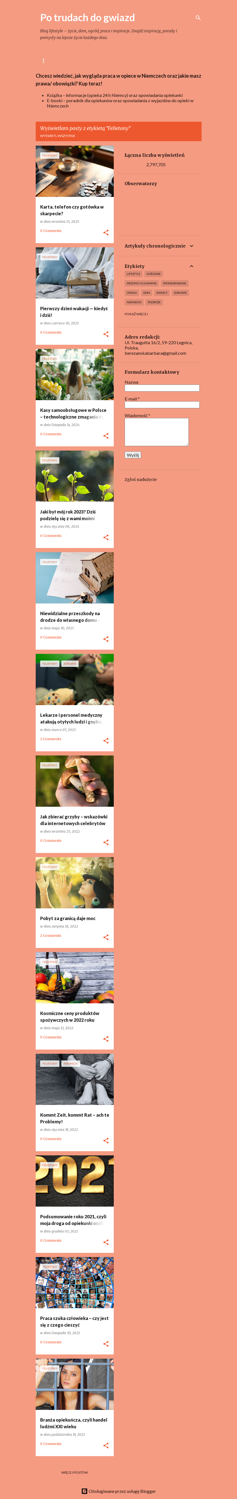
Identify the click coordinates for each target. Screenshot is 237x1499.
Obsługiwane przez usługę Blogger (118, 1491)
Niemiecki (134, 302)
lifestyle (76, 60)
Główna (48, 60)
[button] (106, 232)
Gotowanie (109, 60)
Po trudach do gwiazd (87, 17)
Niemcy (162, 292)
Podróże (154, 302)
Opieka (132, 292)
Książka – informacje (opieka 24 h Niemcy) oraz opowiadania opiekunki (115, 95)
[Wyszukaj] (198, 18)
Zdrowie (180, 292)
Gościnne (154, 273)
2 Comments (50, 739)
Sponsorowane (174, 283)
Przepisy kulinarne (142, 283)
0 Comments (51, 231)
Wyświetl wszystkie (57, 136)
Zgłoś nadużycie (141, 479)
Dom (136, 60)
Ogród (159, 60)
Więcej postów (74, 1472)
